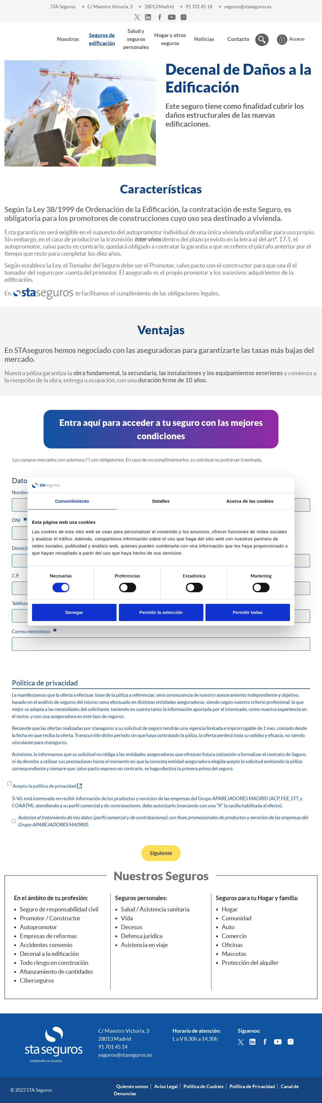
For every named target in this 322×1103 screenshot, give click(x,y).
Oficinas (232, 945)
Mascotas (234, 954)
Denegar (74, 612)
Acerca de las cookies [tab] (250, 501)
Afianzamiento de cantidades (56, 971)
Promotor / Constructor (50, 918)
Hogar (230, 909)
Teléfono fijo (24, 603)
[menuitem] (68, 39)
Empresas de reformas (48, 936)
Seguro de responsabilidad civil (59, 909)
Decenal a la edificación (49, 954)
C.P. (15, 575)
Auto (228, 927)
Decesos (132, 927)
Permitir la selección (161, 612)
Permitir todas (248, 612)
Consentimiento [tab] (72, 501)
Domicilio (21, 548)
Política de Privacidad (252, 1086)
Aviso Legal (166, 1086)
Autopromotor (38, 927)
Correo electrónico (34, 631)
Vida (127, 918)
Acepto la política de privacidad (47, 785)
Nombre (23, 491)
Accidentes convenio (46, 945)
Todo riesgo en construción (54, 962)
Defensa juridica (141, 936)
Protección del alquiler (250, 962)
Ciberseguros (37, 980)
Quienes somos (132, 1086)
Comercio (234, 936)
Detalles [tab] (161, 501)
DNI (19, 519)
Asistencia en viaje (144, 945)
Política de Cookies (204, 1086)
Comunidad (236, 918)
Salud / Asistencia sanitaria (155, 909)
